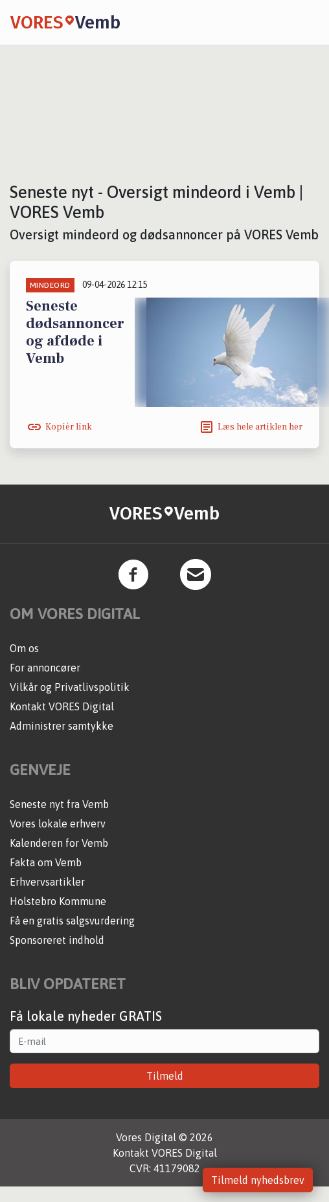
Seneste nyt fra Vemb (59, 804)
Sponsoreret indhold (57, 940)
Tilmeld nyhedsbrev (257, 1180)
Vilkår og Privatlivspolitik (70, 687)
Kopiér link (68, 427)
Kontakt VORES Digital (62, 706)
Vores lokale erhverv (58, 823)
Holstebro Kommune (58, 901)
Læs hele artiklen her (260, 427)
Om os (24, 648)
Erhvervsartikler (47, 882)
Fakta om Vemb (46, 862)
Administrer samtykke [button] (61, 726)
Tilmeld (164, 1076)
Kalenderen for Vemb (59, 843)
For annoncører (45, 667)
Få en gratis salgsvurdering (72, 920)
